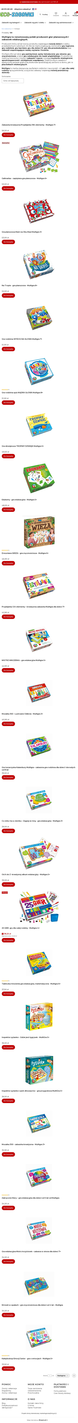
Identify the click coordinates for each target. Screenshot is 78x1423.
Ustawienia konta (34, 1391)
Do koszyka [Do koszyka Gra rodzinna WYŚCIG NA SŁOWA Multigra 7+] (8, 349)
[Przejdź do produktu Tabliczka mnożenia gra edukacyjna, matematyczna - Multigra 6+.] (39, 962)
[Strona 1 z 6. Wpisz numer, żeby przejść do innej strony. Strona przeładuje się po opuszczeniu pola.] (49, 1375)
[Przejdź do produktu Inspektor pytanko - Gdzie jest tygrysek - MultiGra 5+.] (39, 1016)
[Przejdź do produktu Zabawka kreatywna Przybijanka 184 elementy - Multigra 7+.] (39, 104)
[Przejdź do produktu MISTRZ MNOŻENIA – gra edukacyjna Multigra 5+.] (39, 639)
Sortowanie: (6, 76)
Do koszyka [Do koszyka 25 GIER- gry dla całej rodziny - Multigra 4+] (8, 940)
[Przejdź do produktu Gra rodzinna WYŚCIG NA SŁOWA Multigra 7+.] (39, 318)
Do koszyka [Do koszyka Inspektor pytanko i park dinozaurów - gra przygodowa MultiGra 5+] (8, 1101)
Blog (3, 1403)
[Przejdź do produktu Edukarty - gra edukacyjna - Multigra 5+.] (39, 478)
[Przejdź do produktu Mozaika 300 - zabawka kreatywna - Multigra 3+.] (39, 1123)
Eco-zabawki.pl (7, 29)
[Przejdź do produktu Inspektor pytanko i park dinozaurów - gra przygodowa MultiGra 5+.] (39, 1070)
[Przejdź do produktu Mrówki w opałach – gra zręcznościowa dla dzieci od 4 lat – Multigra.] (39, 1284)
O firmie (31, 1405)
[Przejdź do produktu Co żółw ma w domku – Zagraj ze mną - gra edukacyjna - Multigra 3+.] (39, 800)
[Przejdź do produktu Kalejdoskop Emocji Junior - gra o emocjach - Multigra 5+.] (39, 1337)
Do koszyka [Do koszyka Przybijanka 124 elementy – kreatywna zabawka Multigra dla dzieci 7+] (8, 617)
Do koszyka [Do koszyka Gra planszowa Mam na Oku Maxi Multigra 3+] (8, 242)
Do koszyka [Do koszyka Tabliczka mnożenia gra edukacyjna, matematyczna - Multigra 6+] (8, 994)
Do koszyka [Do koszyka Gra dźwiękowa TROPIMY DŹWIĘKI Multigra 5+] (8, 456)
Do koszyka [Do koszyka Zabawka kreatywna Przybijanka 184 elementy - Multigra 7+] (8, 135)
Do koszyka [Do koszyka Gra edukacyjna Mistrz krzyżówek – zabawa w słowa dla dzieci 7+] (8, 1261)
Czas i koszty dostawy (62, 1393)
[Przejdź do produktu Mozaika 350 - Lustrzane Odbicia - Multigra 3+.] (39, 693)
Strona (45, 1375)
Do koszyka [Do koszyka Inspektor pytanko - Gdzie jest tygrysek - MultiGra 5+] (8, 1047)
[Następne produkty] (63, 1375)
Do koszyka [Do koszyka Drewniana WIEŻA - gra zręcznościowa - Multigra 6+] (8, 563)
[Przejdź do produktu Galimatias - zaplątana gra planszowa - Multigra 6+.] (39, 157)
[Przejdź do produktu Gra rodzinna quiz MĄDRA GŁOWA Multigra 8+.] (39, 371)
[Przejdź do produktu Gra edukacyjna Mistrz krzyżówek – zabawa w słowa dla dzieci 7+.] (39, 1230)
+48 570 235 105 (7, 9)
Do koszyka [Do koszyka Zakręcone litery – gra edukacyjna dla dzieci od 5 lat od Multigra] (8, 1208)
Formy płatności (60, 1391)
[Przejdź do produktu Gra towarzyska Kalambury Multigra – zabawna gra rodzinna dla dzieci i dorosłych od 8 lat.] (39, 746)
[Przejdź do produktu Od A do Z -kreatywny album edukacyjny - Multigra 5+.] (39, 853)
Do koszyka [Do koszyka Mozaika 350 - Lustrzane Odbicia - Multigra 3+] (8, 724)
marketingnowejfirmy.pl (47, 1413)
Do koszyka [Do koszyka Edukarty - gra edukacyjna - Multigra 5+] (8, 510)
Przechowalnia (33, 1393)
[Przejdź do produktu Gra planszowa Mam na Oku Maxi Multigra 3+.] (39, 211)
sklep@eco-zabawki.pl (22, 9)
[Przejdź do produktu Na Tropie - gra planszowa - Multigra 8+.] (39, 264)
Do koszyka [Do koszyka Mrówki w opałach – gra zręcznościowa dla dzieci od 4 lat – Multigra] (8, 1315)
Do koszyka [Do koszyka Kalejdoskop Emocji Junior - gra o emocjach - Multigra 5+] (8, 1369)
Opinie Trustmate (34, 1408)
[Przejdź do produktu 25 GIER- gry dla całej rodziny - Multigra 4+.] (39, 907)
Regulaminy (6, 1391)
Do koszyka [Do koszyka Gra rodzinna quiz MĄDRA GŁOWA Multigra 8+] (8, 403)
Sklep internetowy (36, 1420)
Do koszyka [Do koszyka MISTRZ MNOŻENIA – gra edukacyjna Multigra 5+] (8, 670)
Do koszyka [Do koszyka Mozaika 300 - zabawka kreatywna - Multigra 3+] (8, 1154)
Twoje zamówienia (35, 1389)
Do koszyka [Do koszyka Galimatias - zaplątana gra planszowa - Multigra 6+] (8, 188)
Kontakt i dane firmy (36, 1403)
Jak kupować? (7, 1408)
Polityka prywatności (10, 1405)
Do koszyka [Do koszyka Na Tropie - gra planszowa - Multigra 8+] (8, 295)
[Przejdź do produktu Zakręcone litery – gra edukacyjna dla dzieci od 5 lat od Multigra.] (39, 1177)
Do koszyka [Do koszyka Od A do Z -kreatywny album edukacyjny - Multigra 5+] (8, 884)
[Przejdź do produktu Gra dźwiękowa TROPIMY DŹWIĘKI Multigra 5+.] (39, 425)
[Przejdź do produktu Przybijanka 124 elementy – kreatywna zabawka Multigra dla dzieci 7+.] (39, 585)
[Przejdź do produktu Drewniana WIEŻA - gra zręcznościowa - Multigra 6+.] (39, 532)
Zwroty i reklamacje (9, 1389)
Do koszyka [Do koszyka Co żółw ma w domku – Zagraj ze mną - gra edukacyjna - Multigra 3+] (8, 831)
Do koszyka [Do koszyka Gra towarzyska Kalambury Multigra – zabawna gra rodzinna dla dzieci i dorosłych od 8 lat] (8, 777)
